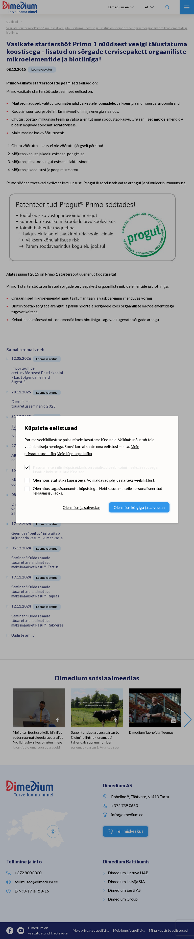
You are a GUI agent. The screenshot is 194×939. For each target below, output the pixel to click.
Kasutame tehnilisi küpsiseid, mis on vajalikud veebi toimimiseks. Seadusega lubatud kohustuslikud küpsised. (95, 469)
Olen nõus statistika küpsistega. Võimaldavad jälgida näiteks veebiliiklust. (94, 480)
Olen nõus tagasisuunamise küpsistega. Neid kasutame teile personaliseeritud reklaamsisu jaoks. (97, 490)
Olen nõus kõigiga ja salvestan (139, 507)
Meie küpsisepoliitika (74, 453)
